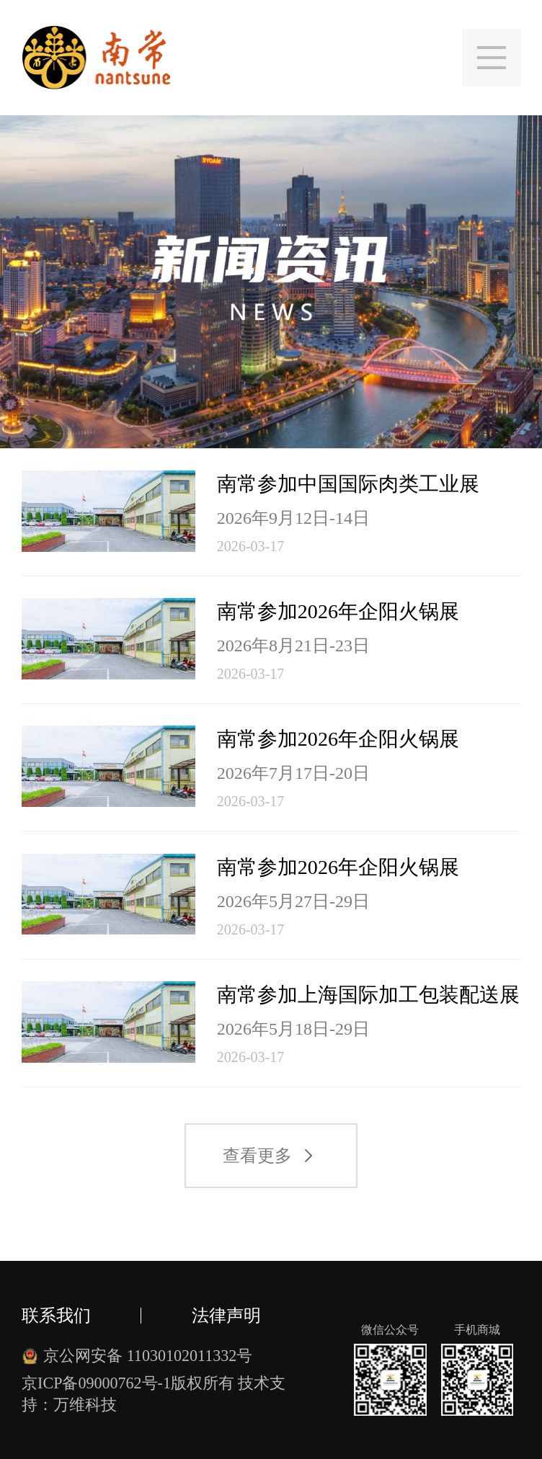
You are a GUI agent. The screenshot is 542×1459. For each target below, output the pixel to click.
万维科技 (85, 1405)
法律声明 (226, 1315)
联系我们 (56, 1315)
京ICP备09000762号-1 (96, 1383)
